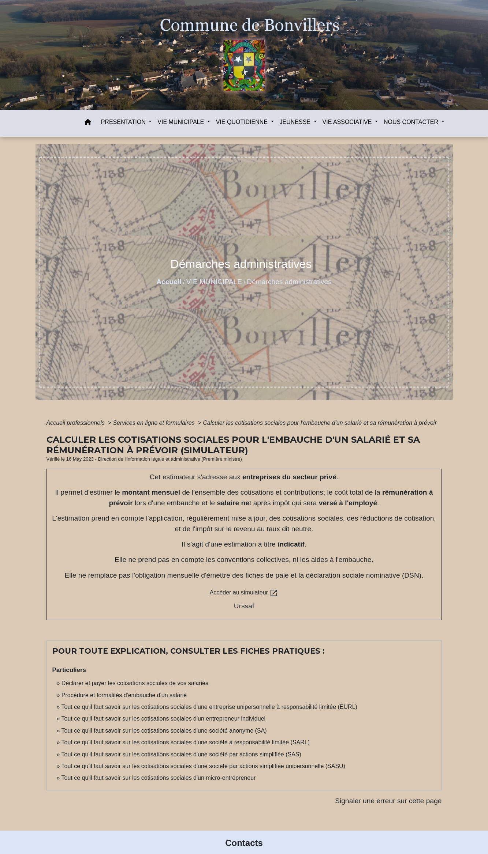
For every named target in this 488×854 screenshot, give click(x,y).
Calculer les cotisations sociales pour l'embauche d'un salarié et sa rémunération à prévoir (319, 423)
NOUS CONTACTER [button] (412, 122)
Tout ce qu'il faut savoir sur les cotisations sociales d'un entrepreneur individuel (164, 718)
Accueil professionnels (76, 423)
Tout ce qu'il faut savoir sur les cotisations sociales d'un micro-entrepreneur (159, 778)
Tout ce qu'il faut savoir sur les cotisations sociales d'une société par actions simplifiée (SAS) (181, 754)
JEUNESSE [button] (296, 122)
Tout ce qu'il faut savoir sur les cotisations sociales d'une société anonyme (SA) (164, 731)
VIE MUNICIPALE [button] (181, 122)
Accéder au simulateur (244, 593)
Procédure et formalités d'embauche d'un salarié (124, 695)
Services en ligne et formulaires (154, 423)
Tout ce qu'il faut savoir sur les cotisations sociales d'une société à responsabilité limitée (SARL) (186, 742)
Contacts (244, 843)
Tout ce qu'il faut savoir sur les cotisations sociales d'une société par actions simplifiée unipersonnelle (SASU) (203, 766)
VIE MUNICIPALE (214, 282)
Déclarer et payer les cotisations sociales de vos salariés (135, 683)
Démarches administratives (289, 282)
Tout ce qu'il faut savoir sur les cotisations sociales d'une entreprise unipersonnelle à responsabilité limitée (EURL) (209, 707)
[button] (88, 123)
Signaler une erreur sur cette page (388, 801)
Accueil (168, 282)
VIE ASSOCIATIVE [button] (348, 122)
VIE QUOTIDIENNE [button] (242, 122)
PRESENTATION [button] (124, 122)
